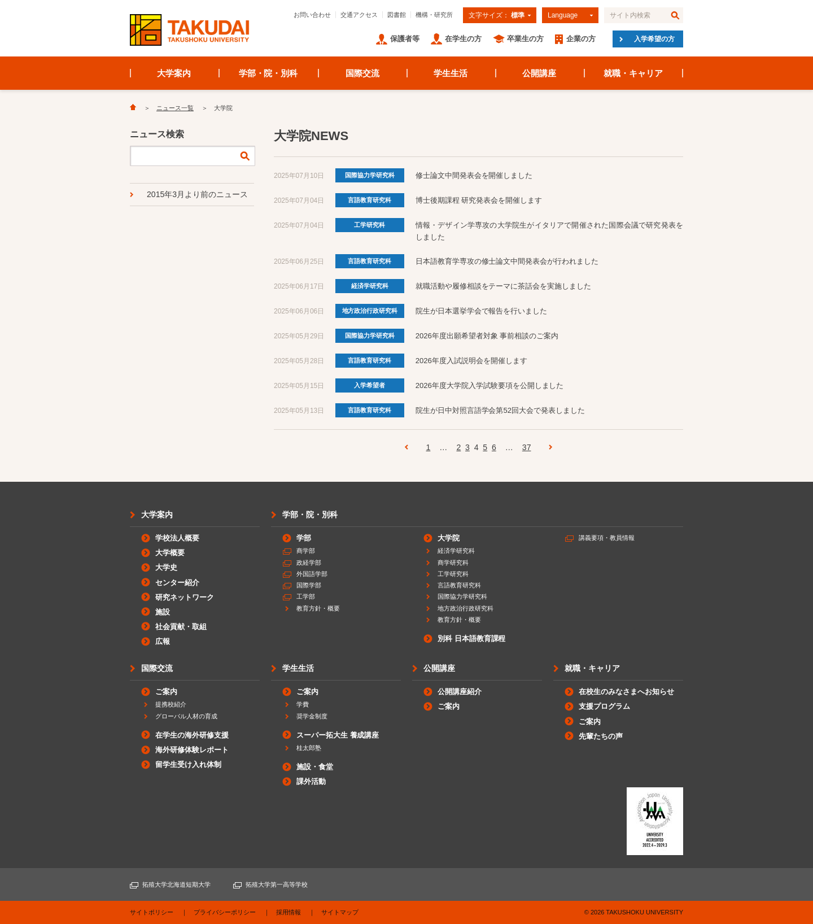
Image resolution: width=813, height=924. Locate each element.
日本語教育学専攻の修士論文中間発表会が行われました (507, 261)
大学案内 (174, 73)
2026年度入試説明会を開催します (471, 360)
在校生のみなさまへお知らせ (626, 691)
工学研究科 (369, 224)
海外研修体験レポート (192, 750)
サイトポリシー (151, 912)
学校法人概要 (177, 538)
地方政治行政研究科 (370, 310)
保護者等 (404, 38)
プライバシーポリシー (225, 912)
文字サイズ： (496, 15)
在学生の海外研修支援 (192, 735)
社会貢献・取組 (181, 626)
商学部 (305, 550)
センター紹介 (177, 582)
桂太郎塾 (308, 747)
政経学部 (308, 562)
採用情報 (288, 912)
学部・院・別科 (268, 73)
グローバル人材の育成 (186, 716)
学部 (303, 538)
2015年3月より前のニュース (197, 194)
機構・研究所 (434, 14)
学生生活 (450, 73)
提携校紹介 (170, 704)
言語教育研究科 (369, 200)
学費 (302, 704)
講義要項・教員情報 (607, 537)
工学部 (305, 596)
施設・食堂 (314, 766)
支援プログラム (604, 706)
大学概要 (170, 552)
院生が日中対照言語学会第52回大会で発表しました (500, 410)
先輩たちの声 (601, 736)
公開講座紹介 (460, 691)
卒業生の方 (525, 38)
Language (563, 15)
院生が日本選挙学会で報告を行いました (482, 311)
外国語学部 (311, 573)
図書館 (396, 14)
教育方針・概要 (318, 608)
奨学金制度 (311, 716)
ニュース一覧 (175, 107)
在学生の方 (463, 38)
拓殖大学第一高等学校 (277, 884)
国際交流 (362, 73)
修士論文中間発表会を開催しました (474, 175)
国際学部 (308, 585)
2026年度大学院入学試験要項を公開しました (490, 385)
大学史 (166, 567)
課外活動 (311, 781)
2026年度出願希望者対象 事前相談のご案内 (487, 336)
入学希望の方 (654, 39)
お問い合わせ (312, 14)
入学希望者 (369, 385)
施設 (162, 612)
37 (526, 447)
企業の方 (581, 38)
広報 (162, 641)
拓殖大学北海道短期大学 (176, 884)
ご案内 (166, 691)
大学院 (449, 538)
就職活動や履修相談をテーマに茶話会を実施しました (504, 286)
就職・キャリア (633, 73)
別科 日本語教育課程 (471, 638)
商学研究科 (453, 562)
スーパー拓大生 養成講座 (337, 735)
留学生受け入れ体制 (188, 764)
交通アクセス (359, 14)
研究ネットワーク (184, 597)
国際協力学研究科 (370, 175)
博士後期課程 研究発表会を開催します (479, 200)
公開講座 (539, 73)
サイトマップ (340, 912)
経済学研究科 (369, 285)
